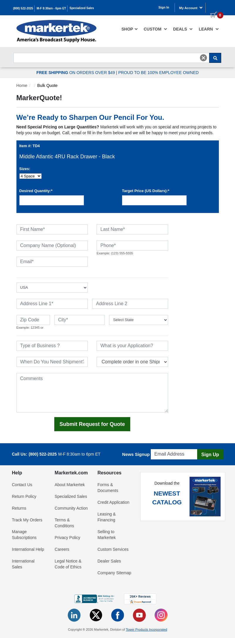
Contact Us (22, 484)
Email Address (165, 447)
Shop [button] (129, 29)
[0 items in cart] (214, 7)
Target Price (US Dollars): (146, 191)
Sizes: (25, 169)
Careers (62, 549)
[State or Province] (138, 320)
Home (21, 85)
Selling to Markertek (106, 534)
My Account (191, 7)
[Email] (52, 262)
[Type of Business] (52, 346)
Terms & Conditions (64, 523)
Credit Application (113, 502)
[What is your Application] (132, 346)
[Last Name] (132, 229)
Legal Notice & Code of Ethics (68, 564)
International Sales (23, 564)
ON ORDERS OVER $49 (76, 72)
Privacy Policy (67, 537)
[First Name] (52, 229)
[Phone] (132, 246)
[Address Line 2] (130, 304)
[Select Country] (52, 288)
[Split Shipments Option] (132, 362)
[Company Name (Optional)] (52, 246)
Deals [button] (183, 29)
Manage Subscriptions (24, 534)
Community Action (71, 508)
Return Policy (24, 496)
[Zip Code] (33, 320)
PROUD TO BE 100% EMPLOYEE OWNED (158, 72)
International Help (28, 549)
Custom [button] (155, 29)
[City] (79, 320)
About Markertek (70, 484)
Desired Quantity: (36, 191)
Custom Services (113, 549)
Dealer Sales (109, 561)
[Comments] (92, 392)
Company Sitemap (114, 572)
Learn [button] (209, 29)
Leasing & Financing (106, 517)
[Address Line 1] (52, 304)
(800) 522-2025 (23, 8)
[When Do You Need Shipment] (52, 362)
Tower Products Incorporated (146, 629)
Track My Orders (27, 520)
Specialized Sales (82, 8)
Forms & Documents (107, 487)
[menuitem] (130, 29)
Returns (19, 508)
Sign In (163, 7)
